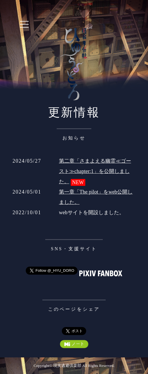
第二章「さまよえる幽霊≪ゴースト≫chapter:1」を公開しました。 (95, 171)
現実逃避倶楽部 (67, 365)
